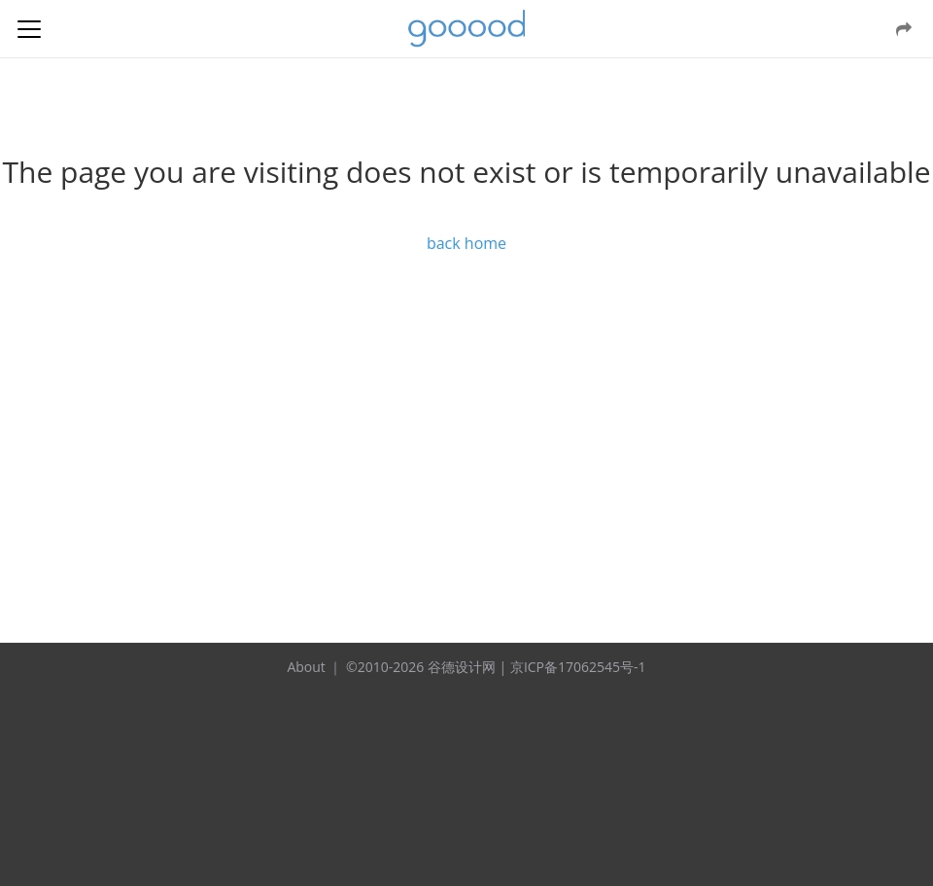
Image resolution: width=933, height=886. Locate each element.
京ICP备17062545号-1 (578, 666)
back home (466, 243)
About (306, 666)
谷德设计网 (466, 29)
